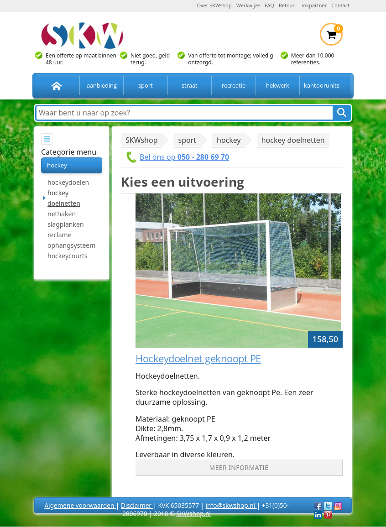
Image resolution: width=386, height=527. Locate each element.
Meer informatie (239, 467)
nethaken (61, 213)
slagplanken (65, 224)
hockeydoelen (68, 182)
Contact (340, 5)
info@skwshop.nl (231, 505)
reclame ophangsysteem (71, 240)
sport (145, 85)
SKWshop (141, 140)
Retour (287, 5)
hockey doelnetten (63, 198)
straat (190, 85)
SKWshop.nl (194, 513)
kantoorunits (321, 85)
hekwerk (277, 85)
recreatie (233, 85)
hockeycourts (67, 255)
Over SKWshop (214, 5)
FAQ (269, 5)
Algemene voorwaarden (79, 505)
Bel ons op (184, 157)
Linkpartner (313, 5)
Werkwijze (248, 5)
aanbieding (102, 85)
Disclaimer (137, 505)
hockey (57, 165)
